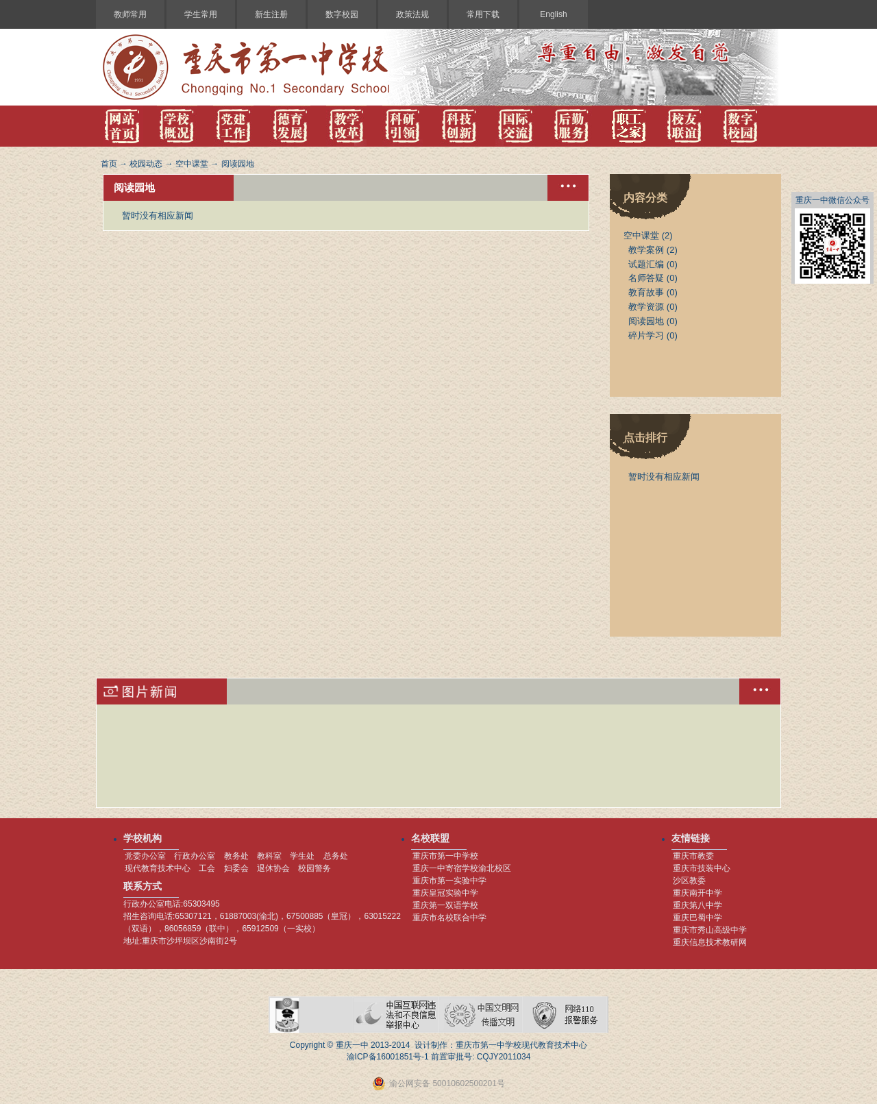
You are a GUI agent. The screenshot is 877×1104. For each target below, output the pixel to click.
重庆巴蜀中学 (697, 917)
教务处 (236, 856)
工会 (207, 868)
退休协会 (273, 868)
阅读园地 (237, 164)
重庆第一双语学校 (445, 905)
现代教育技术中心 (157, 868)
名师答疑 (646, 278)
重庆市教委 (693, 856)
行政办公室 (194, 856)
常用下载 (483, 14)
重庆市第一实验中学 (449, 880)
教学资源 (646, 307)
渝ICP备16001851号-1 (388, 1057)
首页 (109, 164)
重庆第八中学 (697, 905)
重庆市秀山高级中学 (710, 930)
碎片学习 (646, 335)
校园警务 (314, 868)
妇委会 (236, 868)
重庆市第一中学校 (445, 856)
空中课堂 (191, 164)
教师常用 (130, 14)
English (553, 14)
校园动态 (145, 164)
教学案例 (646, 250)
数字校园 (341, 14)
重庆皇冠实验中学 (445, 893)
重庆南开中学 (697, 893)
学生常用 (200, 14)
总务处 (335, 856)
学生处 (302, 856)
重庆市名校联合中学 (449, 917)
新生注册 (271, 14)
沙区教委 (689, 880)
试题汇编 (646, 264)
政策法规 (412, 14)
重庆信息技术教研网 (710, 942)
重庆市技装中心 (701, 868)
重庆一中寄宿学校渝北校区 (461, 868)
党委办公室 (145, 856)
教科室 (269, 856)
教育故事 (646, 292)
